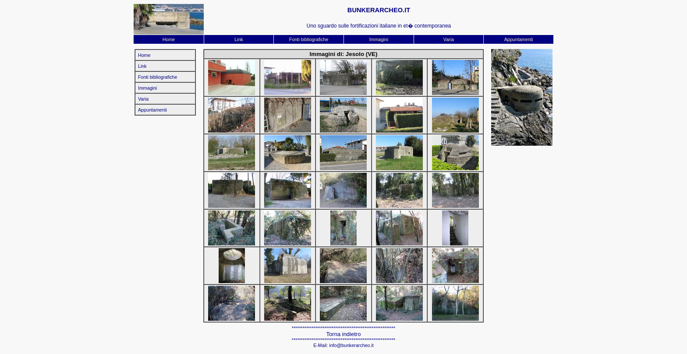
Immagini (378, 39)
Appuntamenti (518, 39)
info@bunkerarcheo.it (351, 345)
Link (238, 39)
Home (169, 39)
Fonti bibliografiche (308, 39)
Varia (448, 39)
